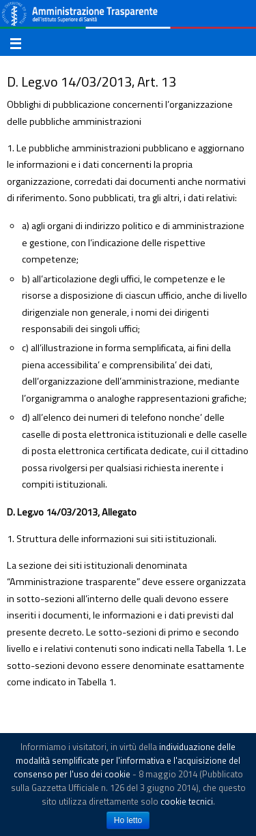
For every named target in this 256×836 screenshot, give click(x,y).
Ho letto (128, 820)
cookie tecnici (186, 801)
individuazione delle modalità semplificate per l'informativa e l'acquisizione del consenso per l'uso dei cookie (127, 760)
